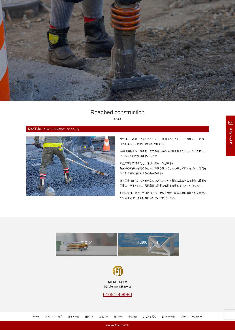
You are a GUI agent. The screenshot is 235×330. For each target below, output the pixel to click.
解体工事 (89, 316)
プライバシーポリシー (191, 316)
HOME (36, 316)
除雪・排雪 (73, 316)
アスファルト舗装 (53, 316)
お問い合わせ (168, 316)
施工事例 (118, 316)
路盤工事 (103, 316)
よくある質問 (149, 316)
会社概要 (132, 316)
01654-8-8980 (117, 294)
